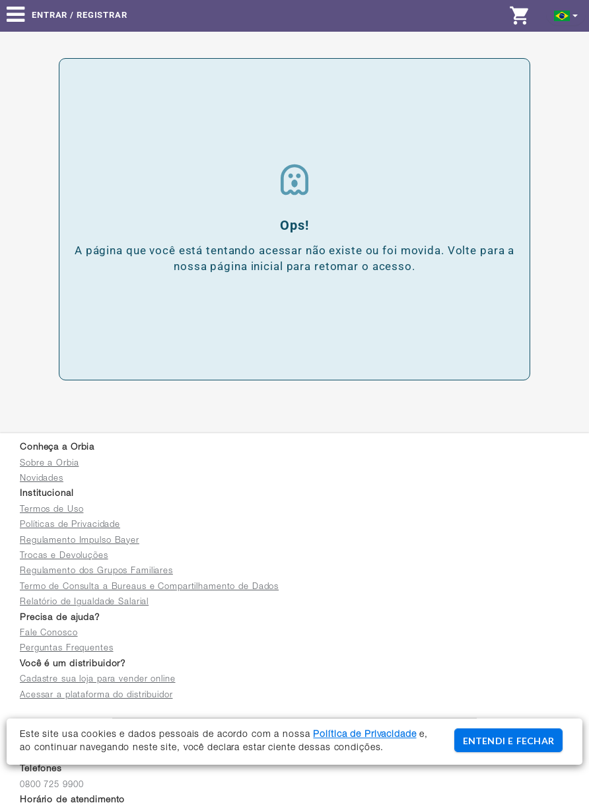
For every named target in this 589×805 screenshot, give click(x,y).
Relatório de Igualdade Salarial (84, 602)
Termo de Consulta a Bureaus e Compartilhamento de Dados (149, 587)
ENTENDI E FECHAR (508, 740)
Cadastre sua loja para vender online (98, 680)
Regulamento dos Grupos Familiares (96, 571)
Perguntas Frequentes (67, 649)
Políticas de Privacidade (70, 525)
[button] (566, 15)
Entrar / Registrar (79, 15)
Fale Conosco (49, 633)
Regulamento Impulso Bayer (79, 541)
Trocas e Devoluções (64, 556)
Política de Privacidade (364, 735)
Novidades (41, 479)
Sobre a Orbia (49, 464)
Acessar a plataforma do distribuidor (96, 695)
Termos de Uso (51, 510)
